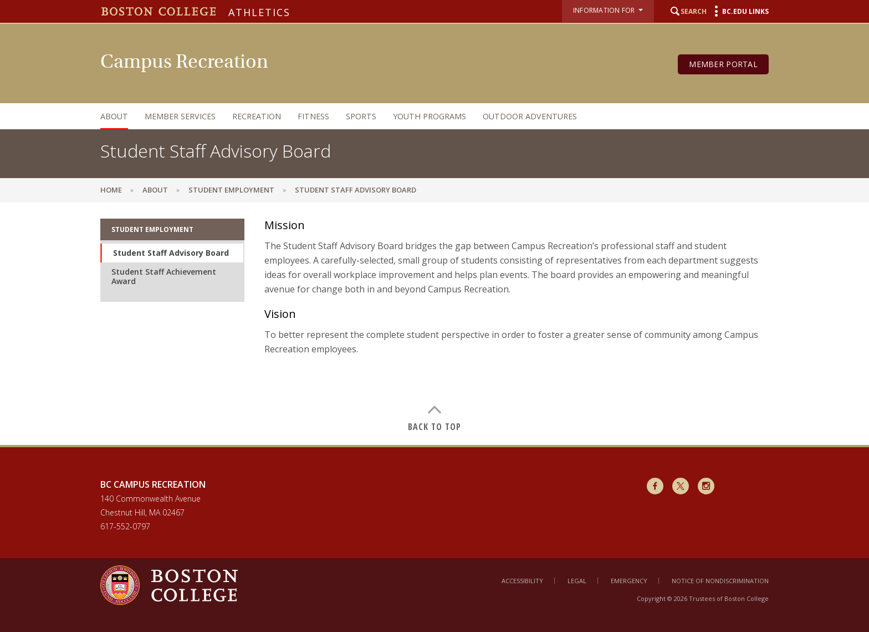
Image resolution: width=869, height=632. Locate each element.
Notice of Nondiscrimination (720, 581)
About (114, 116)
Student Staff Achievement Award (163, 276)
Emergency (629, 581)
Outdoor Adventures (530, 116)
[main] (434, 323)
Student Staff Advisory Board (171, 252)
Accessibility (522, 581)
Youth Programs (429, 116)
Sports (361, 116)
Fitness (313, 116)
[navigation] (423, 116)
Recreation (256, 116)
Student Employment (231, 190)
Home (111, 190)
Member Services (180, 116)
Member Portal (723, 64)
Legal (577, 581)
